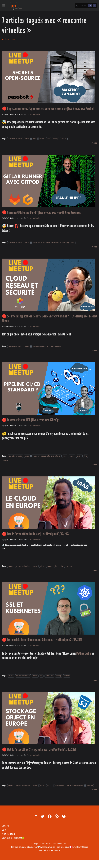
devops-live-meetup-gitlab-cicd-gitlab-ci (46, 456)
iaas (56, 566)
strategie (90, 785)
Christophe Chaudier (34, 114)
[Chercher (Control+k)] (86, 5)
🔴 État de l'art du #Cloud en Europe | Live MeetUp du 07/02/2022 (35, 534)
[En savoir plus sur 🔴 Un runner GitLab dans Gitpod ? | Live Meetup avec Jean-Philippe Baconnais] (94, 247)
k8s (41, 676)
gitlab (79, 456)
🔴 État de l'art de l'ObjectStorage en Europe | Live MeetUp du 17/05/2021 (39, 749)
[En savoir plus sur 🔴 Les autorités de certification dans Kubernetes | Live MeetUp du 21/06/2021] (94, 680)
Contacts (5, 826)
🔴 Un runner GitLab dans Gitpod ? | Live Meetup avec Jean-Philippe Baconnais (41, 212)
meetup (55, 139)
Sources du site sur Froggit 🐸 (13, 838)
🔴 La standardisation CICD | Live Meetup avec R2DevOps (31, 420)
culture (49, 785)
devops (41, 139)
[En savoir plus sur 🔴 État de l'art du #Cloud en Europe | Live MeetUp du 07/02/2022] (94, 570)
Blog (4, 830)
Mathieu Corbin (83, 653)
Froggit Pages (82, 847)
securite (63, 139)
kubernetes (49, 676)
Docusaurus (55, 850)
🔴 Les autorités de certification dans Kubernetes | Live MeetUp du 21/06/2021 (42, 640)
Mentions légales (8, 834)
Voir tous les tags (8, 39)
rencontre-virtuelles (15, 139)
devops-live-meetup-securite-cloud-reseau (47, 346)
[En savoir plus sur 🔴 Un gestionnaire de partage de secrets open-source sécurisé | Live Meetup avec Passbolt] (94, 143)
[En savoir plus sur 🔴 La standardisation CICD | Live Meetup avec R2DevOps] (94, 465)
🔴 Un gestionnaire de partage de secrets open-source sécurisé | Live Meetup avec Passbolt (48, 108)
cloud (34, 139)
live (48, 139)
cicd (64, 456)
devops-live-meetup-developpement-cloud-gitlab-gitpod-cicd (53, 242)
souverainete (59, 785)
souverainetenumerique (75, 785)
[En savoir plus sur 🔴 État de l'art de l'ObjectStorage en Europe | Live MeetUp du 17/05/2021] (94, 790)
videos (27, 139)
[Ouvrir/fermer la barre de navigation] (4, 6)
